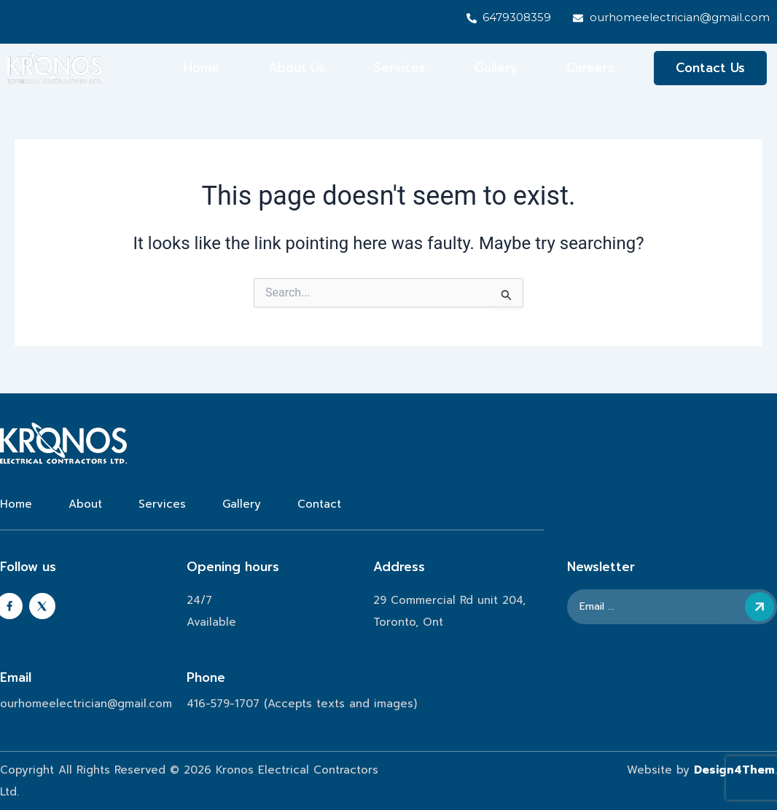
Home (201, 68)
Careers (590, 68)
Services (400, 68)
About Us (296, 68)
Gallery (496, 68)
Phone (206, 677)
